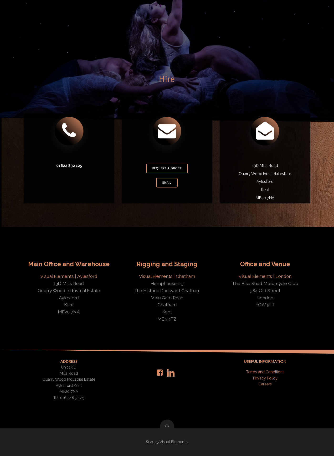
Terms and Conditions (265, 381)
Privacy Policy (265, 387)
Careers (265, 393)
